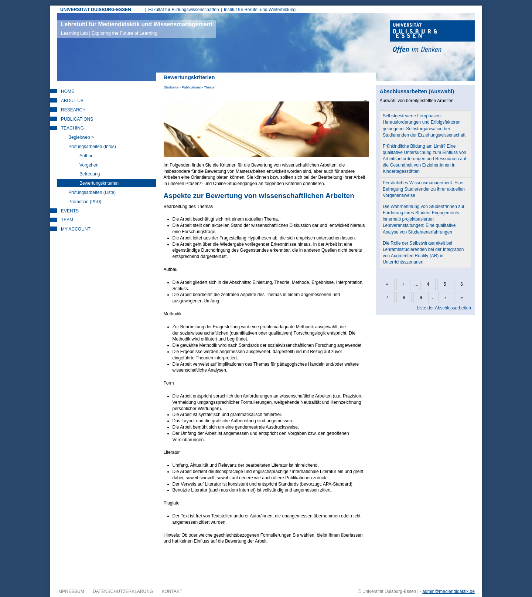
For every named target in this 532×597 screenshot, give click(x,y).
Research (73, 110)
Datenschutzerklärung (123, 591)
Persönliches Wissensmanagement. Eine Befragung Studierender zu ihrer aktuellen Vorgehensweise (424, 189)
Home (67, 91)
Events (70, 211)
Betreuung (89, 174)
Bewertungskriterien (99, 183)
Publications (191, 87)
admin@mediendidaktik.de (448, 591)
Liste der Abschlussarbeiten (444, 308)
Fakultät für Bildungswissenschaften (183, 9)
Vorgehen (88, 165)
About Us (72, 100)
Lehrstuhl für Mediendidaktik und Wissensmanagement (136, 28)
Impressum (70, 591)
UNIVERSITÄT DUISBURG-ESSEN (95, 9)
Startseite (171, 87)
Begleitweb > (81, 137)
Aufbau (86, 155)
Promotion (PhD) (84, 201)
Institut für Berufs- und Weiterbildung (260, 9)
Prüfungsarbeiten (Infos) (92, 146)
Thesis (209, 87)
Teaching (72, 128)
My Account (76, 229)
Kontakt (172, 591)
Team (67, 219)
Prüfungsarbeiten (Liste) (92, 192)
